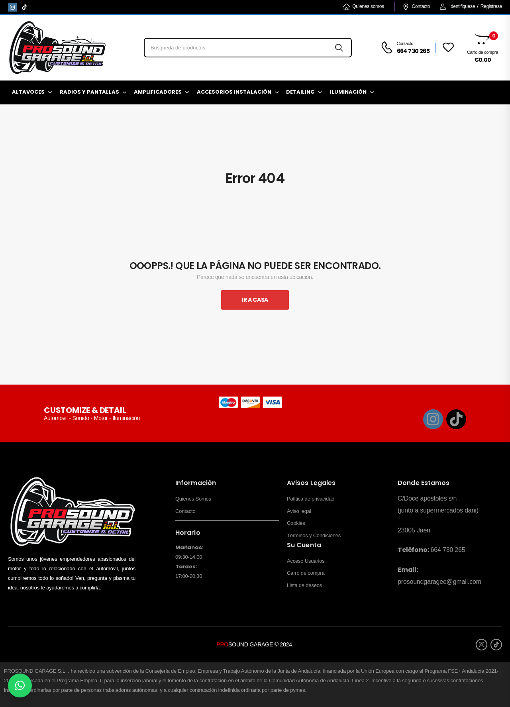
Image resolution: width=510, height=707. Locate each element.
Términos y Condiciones (314, 535)
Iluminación (348, 92)
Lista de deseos (304, 585)
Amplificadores (158, 92)
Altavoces (28, 92)
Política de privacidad (310, 499)
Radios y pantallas (89, 92)
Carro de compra (306, 573)
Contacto (416, 6)
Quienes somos (363, 6)
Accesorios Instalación (234, 92)
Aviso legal (299, 511)
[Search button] (339, 47)
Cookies (296, 523)
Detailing (300, 92)
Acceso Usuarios (306, 561)
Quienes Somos (193, 499)
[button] (20, 685)
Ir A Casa (255, 300)
